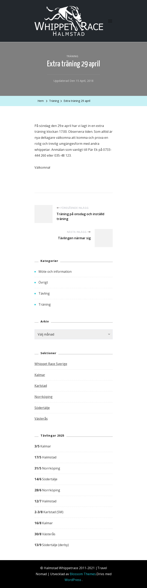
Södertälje (42, 408)
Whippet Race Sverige (50, 364)
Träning (72, 56)
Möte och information (55, 271)
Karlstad (40, 385)
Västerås (41, 418)
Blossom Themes (83, 574)
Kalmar (39, 375)
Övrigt (43, 282)
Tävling (44, 293)
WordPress (73, 580)
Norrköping (43, 396)
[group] (73, 495)
